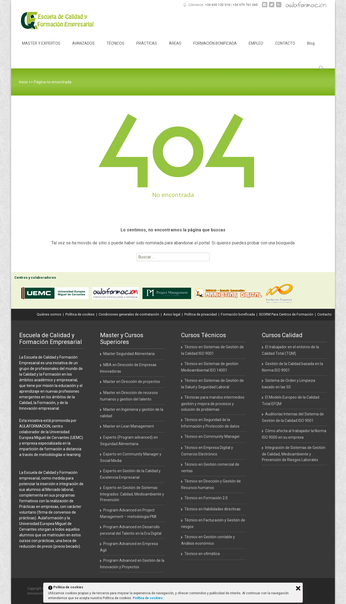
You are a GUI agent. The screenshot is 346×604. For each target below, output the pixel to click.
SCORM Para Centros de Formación (286, 314)
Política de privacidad (200, 314)
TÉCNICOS (115, 48)
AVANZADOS (83, 48)
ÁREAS (175, 48)
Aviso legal (171, 314)
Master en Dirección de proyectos (131, 381)
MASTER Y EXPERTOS (41, 48)
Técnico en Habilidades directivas (212, 509)
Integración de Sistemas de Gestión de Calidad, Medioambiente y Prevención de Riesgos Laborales (293, 453)
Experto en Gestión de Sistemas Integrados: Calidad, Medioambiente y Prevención (132, 493)
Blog (311, 48)
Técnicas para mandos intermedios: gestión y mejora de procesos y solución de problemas (213, 403)
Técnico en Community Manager (212, 436)
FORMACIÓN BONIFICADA (215, 48)
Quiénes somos (49, 314)
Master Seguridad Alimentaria (129, 354)
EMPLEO (256, 48)
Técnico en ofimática (202, 554)
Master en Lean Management (128, 426)
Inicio (23, 82)
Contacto (324, 314)
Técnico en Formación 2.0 (206, 498)
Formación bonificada (238, 314)
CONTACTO (285, 48)
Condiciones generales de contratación (129, 314)
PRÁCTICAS (146, 48)
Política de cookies (80, 314)
